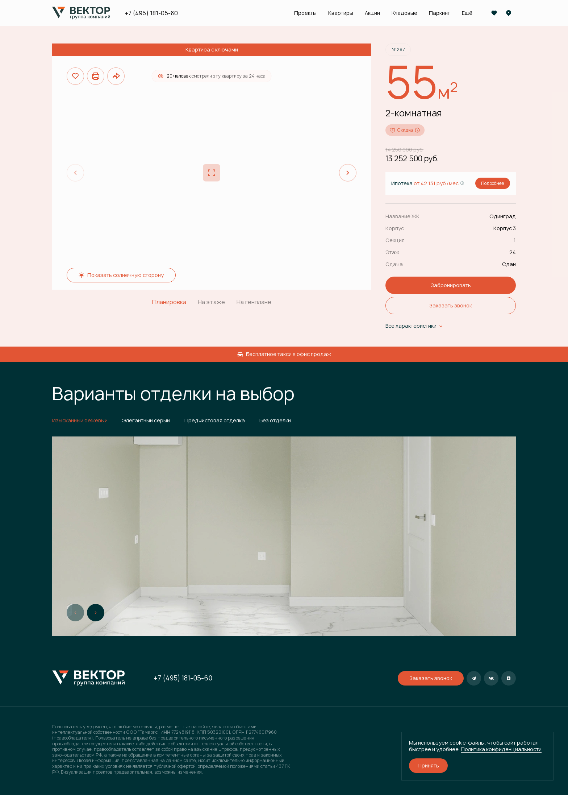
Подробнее (492, 183)
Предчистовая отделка (214, 420)
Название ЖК (402, 216)
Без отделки (275, 420)
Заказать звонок (450, 305)
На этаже (211, 302)
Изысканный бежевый (80, 420)
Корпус (394, 228)
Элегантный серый (146, 420)
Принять (428, 765)
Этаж (392, 252)
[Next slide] (347, 173)
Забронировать (451, 285)
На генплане (254, 302)
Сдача (394, 264)
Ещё (467, 13)
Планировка (169, 302)
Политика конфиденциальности (501, 749)
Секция (395, 240)
